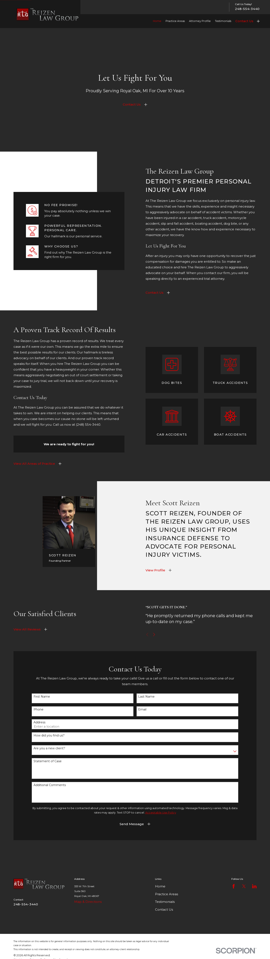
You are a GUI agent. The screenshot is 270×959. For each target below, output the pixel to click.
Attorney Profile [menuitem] (200, 21)
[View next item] (160, 634)
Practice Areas (166, 894)
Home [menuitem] (157, 21)
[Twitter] (244, 886)
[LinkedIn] (254, 886)
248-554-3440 (247, 9)
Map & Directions (88, 902)
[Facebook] (233, 886)
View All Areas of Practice (31, 464)
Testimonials (165, 902)
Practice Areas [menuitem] (175, 21)
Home (160, 886)
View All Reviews (27, 632)
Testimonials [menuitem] (223, 21)
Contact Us (244, 21)
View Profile (158, 570)
